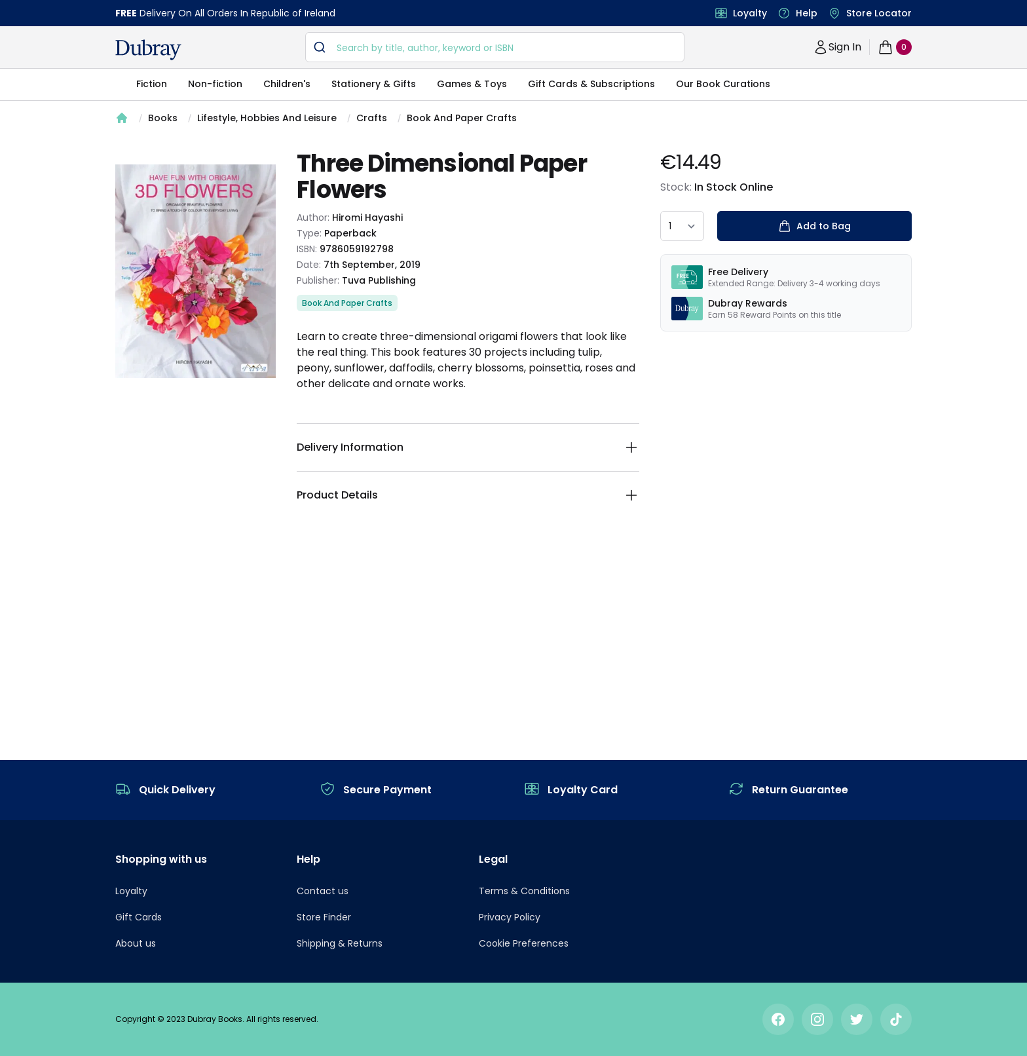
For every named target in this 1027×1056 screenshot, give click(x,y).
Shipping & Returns (340, 943)
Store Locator (879, 13)
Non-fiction (215, 83)
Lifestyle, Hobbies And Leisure (267, 117)
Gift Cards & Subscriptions (591, 83)
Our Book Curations (723, 83)
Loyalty (750, 13)
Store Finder (324, 917)
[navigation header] (148, 49)
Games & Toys (472, 83)
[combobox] (494, 47)
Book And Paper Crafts (462, 117)
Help (806, 13)
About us (135, 943)
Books (162, 117)
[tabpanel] (195, 271)
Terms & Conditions (524, 890)
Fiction (151, 83)
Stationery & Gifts (373, 83)
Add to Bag (814, 226)
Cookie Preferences (524, 943)
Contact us (322, 890)
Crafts (371, 117)
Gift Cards (138, 917)
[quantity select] (682, 226)
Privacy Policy (509, 917)
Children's (286, 83)
